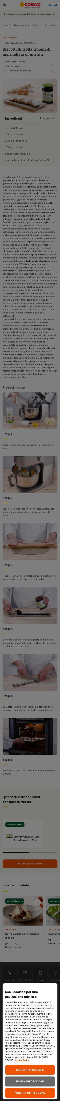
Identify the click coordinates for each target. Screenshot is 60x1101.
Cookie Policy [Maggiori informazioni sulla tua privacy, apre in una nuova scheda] (22, 1060)
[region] (30, 1041)
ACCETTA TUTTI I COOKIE (30, 1093)
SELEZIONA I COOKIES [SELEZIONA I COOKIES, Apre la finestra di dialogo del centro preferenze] (30, 1070)
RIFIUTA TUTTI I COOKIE (30, 1081)
